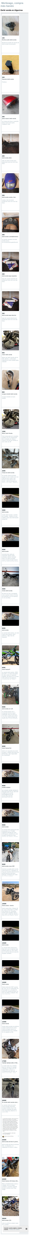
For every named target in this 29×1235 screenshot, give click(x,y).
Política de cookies (14, 1229)
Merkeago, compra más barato (12, 4)
